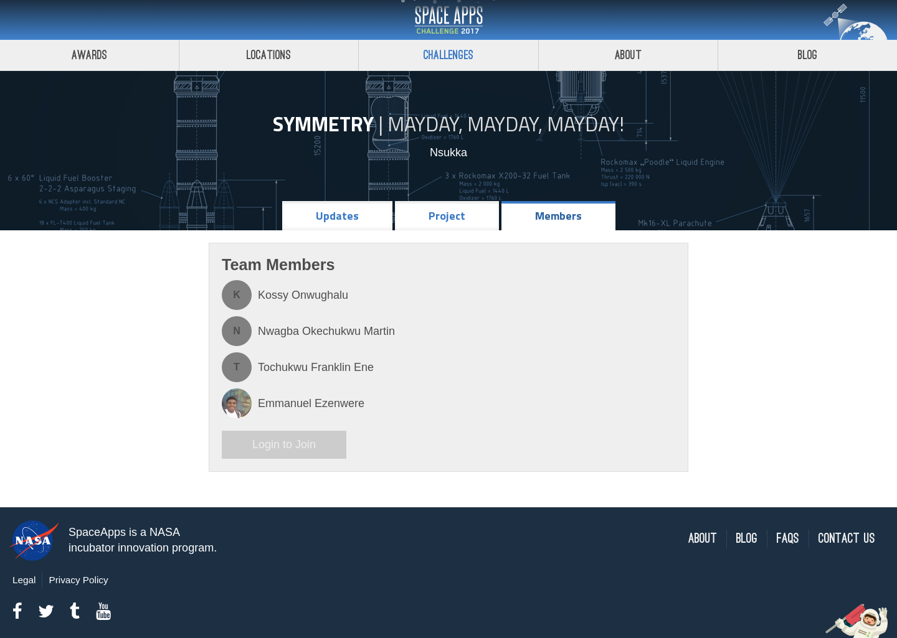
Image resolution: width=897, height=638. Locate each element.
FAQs (788, 539)
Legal (24, 580)
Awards (89, 55)
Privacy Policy (78, 580)
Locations (269, 55)
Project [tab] (447, 215)
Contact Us (847, 539)
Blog (746, 539)
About (628, 55)
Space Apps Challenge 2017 (448, 20)
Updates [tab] (337, 215)
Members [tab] (558, 215)
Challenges (448, 55)
